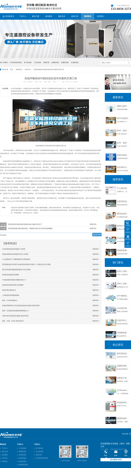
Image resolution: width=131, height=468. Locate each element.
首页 (11, 69)
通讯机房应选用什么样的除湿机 (123, 214)
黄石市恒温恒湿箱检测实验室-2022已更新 (16, 269)
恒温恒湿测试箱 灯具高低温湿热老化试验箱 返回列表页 (21, 305)
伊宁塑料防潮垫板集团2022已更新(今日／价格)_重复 (123, 296)
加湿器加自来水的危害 (123, 402)
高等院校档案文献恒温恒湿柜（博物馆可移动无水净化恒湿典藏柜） (31, 228)
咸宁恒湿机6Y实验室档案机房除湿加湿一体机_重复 (123, 118)
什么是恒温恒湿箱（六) (123, 188)
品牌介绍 (74, 16)
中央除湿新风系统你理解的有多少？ (14, 280)
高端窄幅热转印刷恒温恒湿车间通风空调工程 (49, 69)
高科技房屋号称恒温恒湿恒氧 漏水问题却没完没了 (25, 224)
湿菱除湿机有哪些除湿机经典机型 (123, 366)
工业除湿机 (22, 448)
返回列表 (97, 234)
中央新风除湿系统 (16, 62)
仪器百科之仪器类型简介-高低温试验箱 (123, 320)
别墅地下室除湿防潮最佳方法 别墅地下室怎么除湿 (123, 378)
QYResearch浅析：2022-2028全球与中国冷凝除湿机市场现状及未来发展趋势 (123, 390)
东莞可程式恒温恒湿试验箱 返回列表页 (15, 316)
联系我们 (100, 16)
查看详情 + (93, 224)
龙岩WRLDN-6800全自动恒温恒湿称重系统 (123, 167)
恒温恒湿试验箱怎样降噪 (10, 275)
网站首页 (3, 444)
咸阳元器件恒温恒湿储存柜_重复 (123, 106)
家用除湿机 (22, 455)
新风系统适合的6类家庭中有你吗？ (123, 353)
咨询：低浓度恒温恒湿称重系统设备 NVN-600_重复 (123, 143)
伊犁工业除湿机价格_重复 (123, 284)
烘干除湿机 (28, 62)
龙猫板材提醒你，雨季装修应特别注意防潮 (123, 333)
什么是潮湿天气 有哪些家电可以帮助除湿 (16, 259)
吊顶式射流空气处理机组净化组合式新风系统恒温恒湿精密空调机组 (123, 238)
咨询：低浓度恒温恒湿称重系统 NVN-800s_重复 (123, 130)
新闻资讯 (87, 16)
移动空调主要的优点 (9, 290)
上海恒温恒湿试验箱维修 (10, 295)
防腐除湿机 (55, 62)
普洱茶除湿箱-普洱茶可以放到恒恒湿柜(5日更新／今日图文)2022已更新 (26, 264)
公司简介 (5, 458)
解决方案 (35, 16)
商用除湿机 (22, 451)
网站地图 (125, 434)
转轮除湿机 (22, 458)
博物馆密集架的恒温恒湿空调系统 (123, 250)
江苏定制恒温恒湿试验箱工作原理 (13, 249)
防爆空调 (46, 62)
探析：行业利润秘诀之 (9, 300)
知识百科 (28, 69)
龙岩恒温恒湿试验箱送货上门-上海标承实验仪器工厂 (123, 155)
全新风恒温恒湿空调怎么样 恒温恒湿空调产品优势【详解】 (123, 201)
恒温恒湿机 (22, 461)
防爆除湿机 (65, 62)
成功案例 (48, 16)
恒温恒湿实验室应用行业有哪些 (13, 285)
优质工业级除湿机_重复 (123, 271)
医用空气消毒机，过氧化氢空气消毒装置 (123, 226)
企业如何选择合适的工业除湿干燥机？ (123, 308)
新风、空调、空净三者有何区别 (13, 321)
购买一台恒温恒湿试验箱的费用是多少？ (16, 311)
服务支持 (61, 16)
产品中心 (22, 16)
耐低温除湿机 (23, 464)
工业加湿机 (37, 62)
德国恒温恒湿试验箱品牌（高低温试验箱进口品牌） (123, 418)
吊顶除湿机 (74, 62)
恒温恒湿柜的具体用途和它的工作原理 (15, 254)
